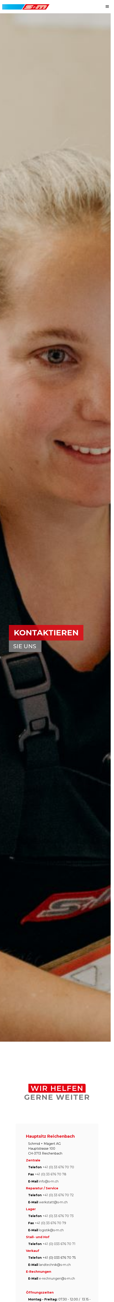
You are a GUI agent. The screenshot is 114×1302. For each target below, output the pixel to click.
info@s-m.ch (49, 1181)
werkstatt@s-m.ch (53, 1202)
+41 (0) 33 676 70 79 (50, 1223)
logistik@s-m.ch (51, 1230)
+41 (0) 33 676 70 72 (58, 1195)
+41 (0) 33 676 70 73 (58, 1216)
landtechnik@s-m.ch (55, 1265)
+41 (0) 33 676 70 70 (58, 1167)
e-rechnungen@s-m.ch (57, 1278)
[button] (107, 6)
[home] (24, 5)
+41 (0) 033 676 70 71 (59, 1244)
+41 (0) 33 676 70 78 (50, 1174)
